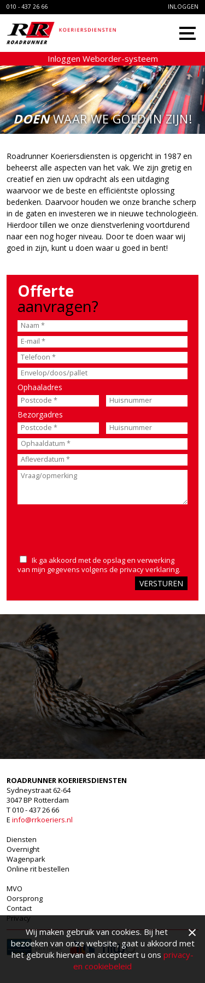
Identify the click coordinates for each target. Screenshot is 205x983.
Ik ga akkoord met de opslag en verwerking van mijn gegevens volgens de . (98, 564)
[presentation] (88, 527)
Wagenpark (26, 859)
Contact (19, 908)
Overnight (23, 849)
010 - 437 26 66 (27, 6)
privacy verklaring (149, 569)
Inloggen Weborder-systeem (103, 58)
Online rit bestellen (38, 869)
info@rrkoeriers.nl (42, 820)
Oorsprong (25, 898)
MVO (14, 888)
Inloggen (183, 6)
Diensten (22, 839)
